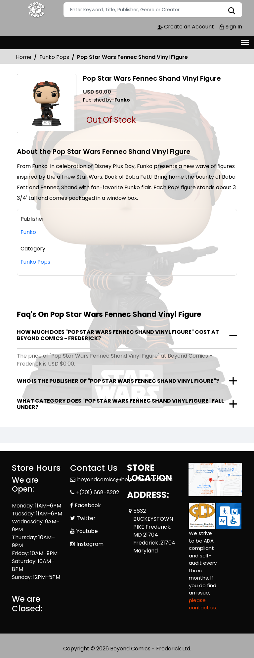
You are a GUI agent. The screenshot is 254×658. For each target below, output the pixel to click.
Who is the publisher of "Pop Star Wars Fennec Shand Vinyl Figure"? (118, 381)
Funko (28, 232)
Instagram (90, 544)
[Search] (153, 9)
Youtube (87, 531)
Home (23, 57)
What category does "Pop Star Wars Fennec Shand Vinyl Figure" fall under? (120, 404)
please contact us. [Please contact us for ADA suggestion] (203, 604)
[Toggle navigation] (245, 42)
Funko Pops (54, 57)
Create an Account (185, 26)
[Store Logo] (37, 10)
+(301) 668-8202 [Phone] (97, 492)
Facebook (88, 505)
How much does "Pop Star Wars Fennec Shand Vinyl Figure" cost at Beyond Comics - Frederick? (118, 335)
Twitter (86, 518)
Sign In (230, 26)
